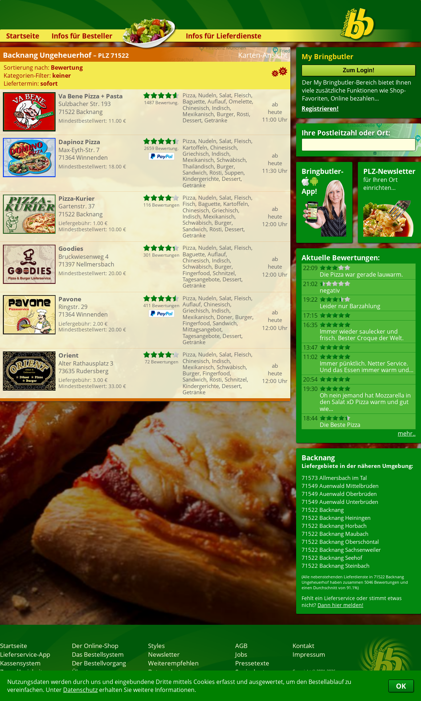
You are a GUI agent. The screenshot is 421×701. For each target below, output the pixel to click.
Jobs (241, 654)
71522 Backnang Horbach (334, 525)
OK (401, 685)
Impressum (309, 654)
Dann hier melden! (340, 605)
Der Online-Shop (95, 645)
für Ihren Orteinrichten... (389, 202)
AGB (241, 645)
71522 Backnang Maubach (335, 533)
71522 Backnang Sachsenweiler (341, 549)
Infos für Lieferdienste (223, 35)
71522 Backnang (323, 509)
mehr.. (407, 433)
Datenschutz (80, 690)
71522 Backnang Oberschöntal (340, 541)
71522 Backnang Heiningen (336, 517)
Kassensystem (20, 663)
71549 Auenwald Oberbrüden (339, 493)
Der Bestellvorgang (99, 663)
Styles (156, 645)
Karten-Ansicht (262, 55)
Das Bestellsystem (98, 654)
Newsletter (164, 654)
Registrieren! (320, 109)
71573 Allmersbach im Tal (334, 477)
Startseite (22, 35)
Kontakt (303, 645)
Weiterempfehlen (173, 663)
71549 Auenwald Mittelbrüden (340, 485)
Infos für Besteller (82, 35)
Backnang (318, 457)
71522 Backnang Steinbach (335, 565)
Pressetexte (252, 663)
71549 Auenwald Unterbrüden (340, 501)
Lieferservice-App (25, 654)
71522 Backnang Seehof (332, 557)
